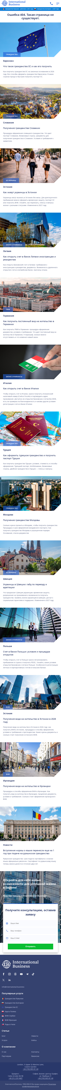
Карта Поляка (10, 1011)
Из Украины (11, 180)
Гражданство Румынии (14, 998)
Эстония (7, 186)
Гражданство (12, 54)
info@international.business (13, 987)
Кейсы (34, 1040)
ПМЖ (8, 309)
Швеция (7, 579)
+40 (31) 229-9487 (16, 1078)
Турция (7, 450)
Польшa (7, 646)
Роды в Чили (10, 1024)
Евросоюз (8, 60)
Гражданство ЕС (11, 1007)
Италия (7, 383)
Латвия (7, 251)
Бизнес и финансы (14, 245)
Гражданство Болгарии (14, 1003)
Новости (7, 845)
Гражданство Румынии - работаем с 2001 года (19, 9)
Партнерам (6, 1056)
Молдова (8, 514)
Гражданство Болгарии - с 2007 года (48, 9)
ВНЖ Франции (11, 1020)
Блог (3, 1036)
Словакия (8, 122)
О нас (4, 1052)
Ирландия (9, 780)
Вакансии (35, 1056)
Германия (8, 315)
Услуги (4, 1040)
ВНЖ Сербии (10, 1016)
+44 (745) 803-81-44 (30, 1069)
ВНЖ (8, 707)
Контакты (35, 1052)
